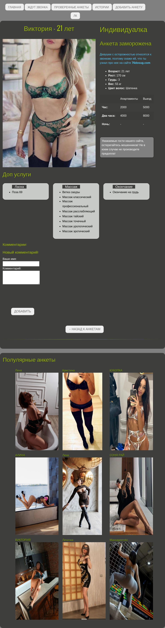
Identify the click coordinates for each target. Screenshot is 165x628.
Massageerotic (119, 539)
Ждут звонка (38, 7)
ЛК (75, 15)
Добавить (22, 311)
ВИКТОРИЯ (23, 539)
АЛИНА (20, 455)
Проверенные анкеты (71, 7)
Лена (18, 370)
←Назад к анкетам (85, 329)
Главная (14, 7)
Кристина (69, 370)
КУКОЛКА (116, 370)
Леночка (68, 539)
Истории (102, 7)
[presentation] (29, 297)
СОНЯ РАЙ (117, 455)
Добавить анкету (129, 7)
